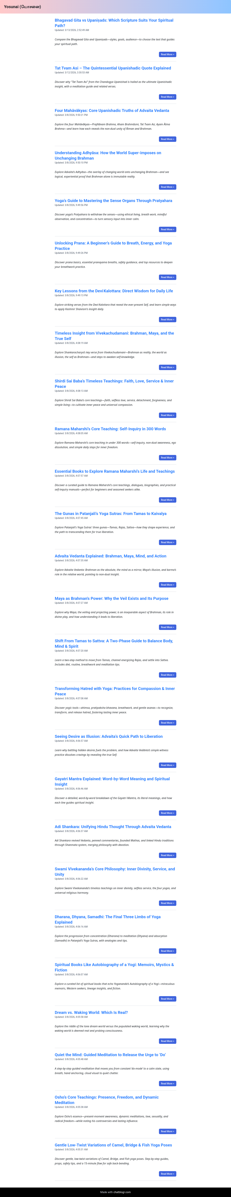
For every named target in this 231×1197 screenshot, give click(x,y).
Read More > (167, 54)
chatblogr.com (122, 1192)
